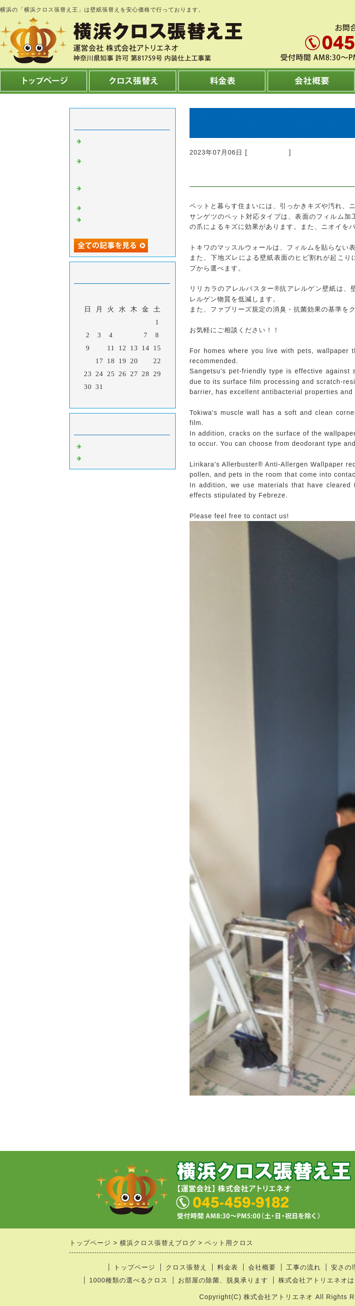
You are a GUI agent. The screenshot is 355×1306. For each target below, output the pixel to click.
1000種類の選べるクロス (128, 1280)
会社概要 (262, 1267)
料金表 (227, 1267)
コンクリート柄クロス (118, 207)
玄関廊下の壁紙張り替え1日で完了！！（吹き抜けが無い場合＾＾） (124, 168)
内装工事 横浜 (107, 457)
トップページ (134, 1267)
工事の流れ (303, 1267)
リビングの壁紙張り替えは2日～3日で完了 (124, 144)
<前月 (103, 398)
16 (88, 361)
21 (146, 361)
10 (100, 348)
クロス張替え (268, 152)
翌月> (141, 398)
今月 (122, 398)
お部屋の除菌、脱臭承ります (223, 1280)
